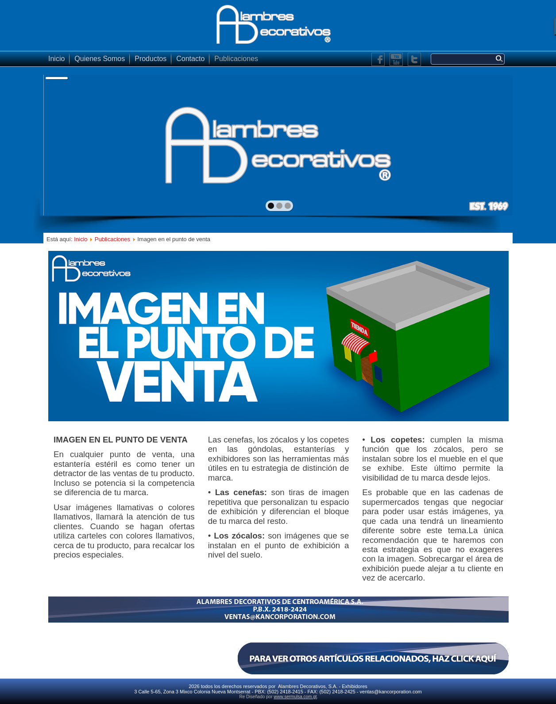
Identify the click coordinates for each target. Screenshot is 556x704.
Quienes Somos (99, 58)
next (486, 144)
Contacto (190, 58)
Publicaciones (236, 58)
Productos (150, 58)
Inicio (56, 58)
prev (69, 144)
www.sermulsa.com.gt (295, 696)
